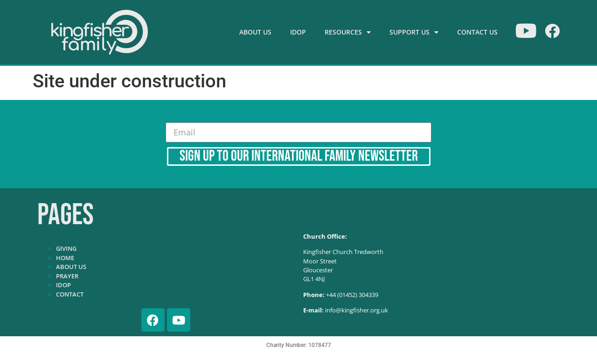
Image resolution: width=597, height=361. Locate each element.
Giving (66, 248)
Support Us (413, 32)
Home (65, 258)
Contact (69, 294)
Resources (348, 32)
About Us (255, 32)
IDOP (298, 32)
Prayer (67, 276)
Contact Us (477, 32)
